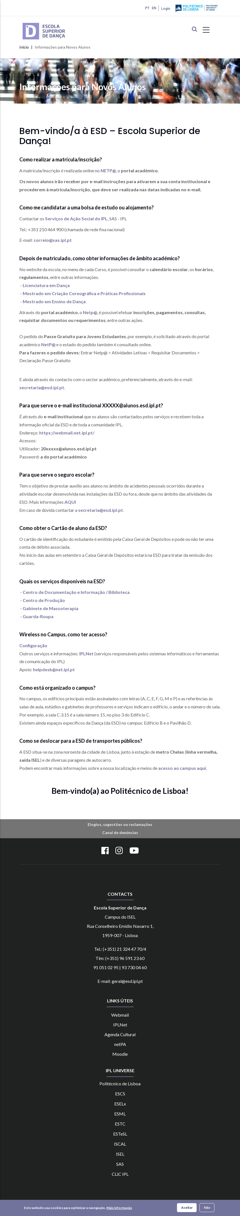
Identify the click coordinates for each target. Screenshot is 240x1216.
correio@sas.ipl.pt (53, 240)
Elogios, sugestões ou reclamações (120, 824)
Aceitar (187, 1207)
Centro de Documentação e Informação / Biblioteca (76, 592)
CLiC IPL (120, 1174)
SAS (120, 1164)
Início (24, 47)
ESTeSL (120, 1133)
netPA (120, 1044)
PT (147, 8)
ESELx (120, 1103)
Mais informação (119, 1208)
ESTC (120, 1123)
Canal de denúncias (120, 832)
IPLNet (86, 653)
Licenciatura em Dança (46, 285)
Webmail (120, 1014)
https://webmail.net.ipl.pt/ (66, 432)
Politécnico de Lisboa (120, 1083)
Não (207, 1207)
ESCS (120, 1093)
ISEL (120, 1154)
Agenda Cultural (120, 1034)
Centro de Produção (44, 600)
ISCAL (120, 1143)
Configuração (33, 645)
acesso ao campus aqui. (182, 768)
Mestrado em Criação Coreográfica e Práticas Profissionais (84, 293)
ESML (120, 1113)
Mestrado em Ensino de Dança (54, 301)
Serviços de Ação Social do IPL (76, 218)
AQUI (70, 502)
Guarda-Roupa (38, 616)
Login (165, 9)
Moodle (120, 1054)
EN (154, 8)
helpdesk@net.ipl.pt (54, 669)
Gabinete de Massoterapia (50, 608)
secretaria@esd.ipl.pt (41, 387)
